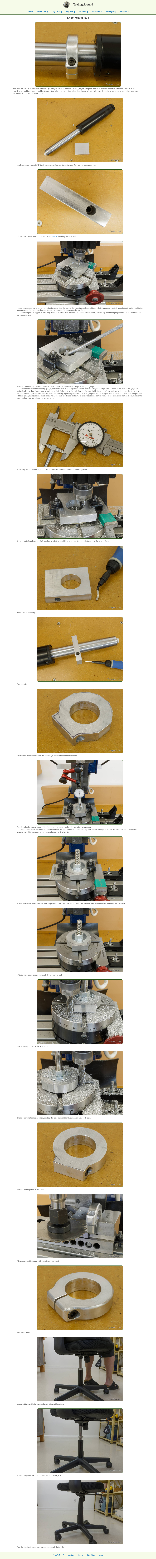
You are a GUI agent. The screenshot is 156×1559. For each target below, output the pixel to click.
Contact (71, 1555)
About (80, 1555)
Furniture (96, 11)
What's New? (58, 1555)
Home (30, 11)
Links (101, 1555)
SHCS (54, 236)
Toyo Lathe (41, 11)
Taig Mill (69, 11)
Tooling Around (78, 4)
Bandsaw (82, 11)
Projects (123, 11)
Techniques (110, 11)
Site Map (91, 1555)
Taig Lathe (55, 11)
